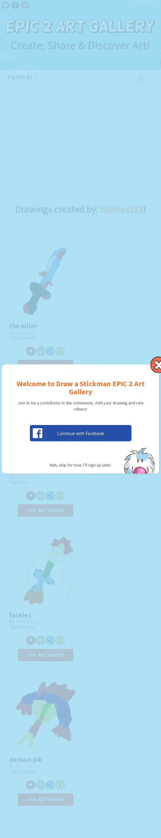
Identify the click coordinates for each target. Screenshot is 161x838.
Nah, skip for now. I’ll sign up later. (80, 465)
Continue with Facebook (67, 433)
